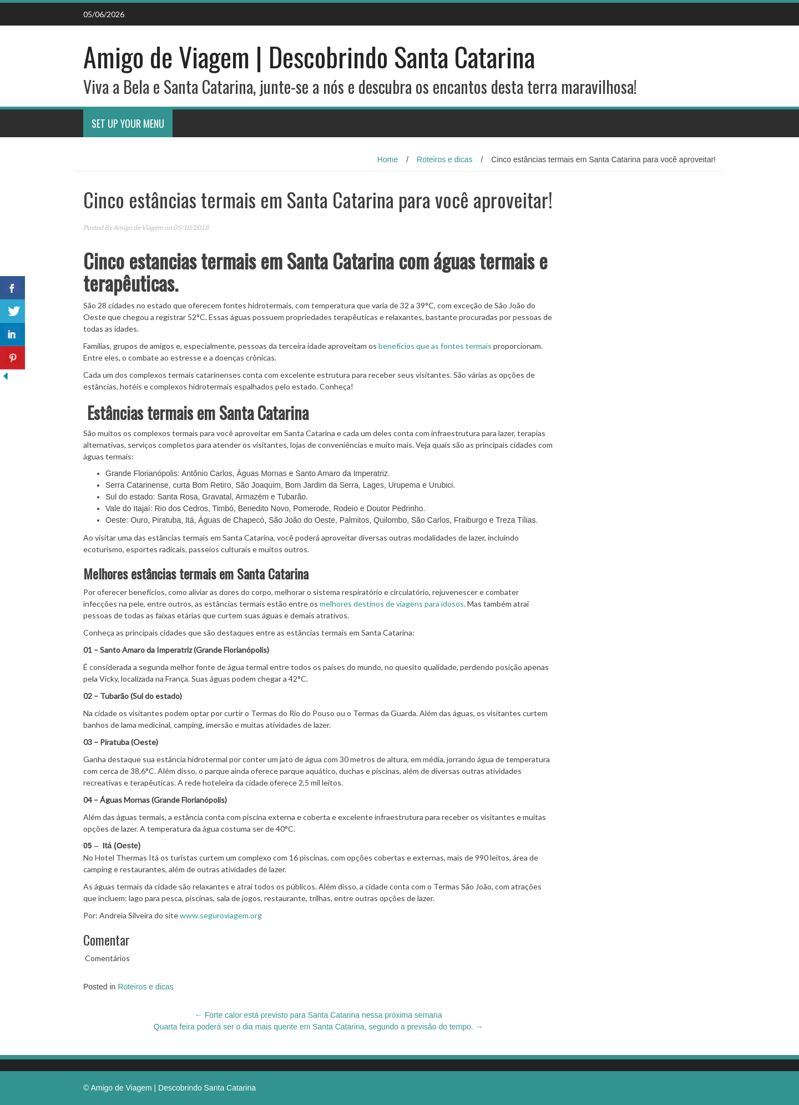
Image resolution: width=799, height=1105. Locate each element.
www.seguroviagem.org (221, 915)
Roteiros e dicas (444, 159)
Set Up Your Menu (128, 123)
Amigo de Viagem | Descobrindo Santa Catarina (309, 56)
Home (387, 159)
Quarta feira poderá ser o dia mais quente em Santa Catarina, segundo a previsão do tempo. (318, 1026)
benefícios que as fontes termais (435, 346)
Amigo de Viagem (138, 227)
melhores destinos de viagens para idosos (392, 603)
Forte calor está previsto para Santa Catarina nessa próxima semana (318, 1015)
